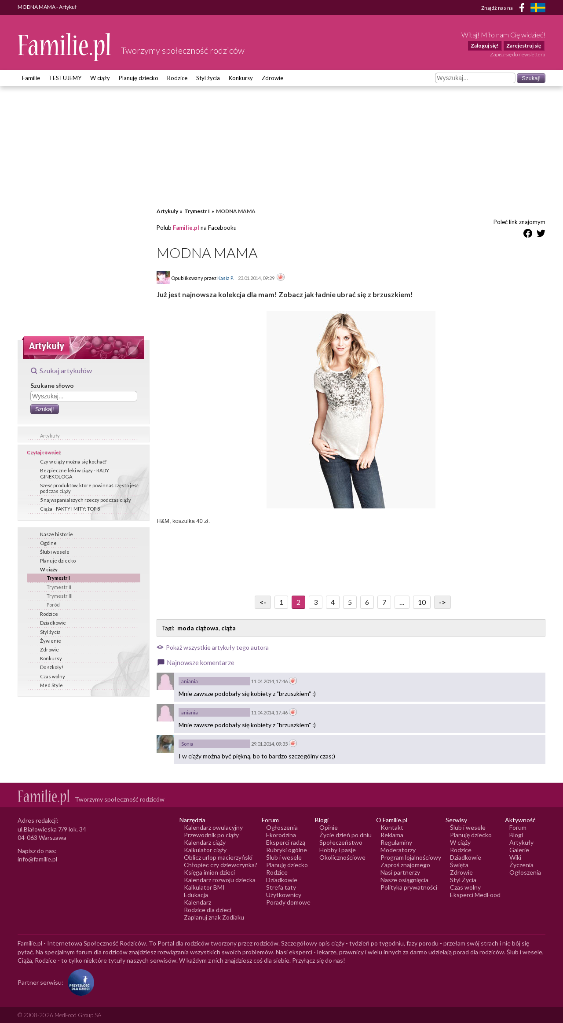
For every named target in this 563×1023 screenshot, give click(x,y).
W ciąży (100, 77)
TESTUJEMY (65, 77)
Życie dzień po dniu (345, 835)
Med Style (51, 685)
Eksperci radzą (285, 842)
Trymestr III (60, 596)
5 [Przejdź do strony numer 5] (350, 602)
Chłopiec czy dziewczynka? (220, 864)
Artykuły (50, 435)
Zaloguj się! (484, 45)
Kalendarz (197, 902)
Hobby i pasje (337, 850)
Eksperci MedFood (475, 894)
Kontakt (391, 827)
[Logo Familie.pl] (65, 47)
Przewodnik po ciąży (211, 835)
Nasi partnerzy (400, 872)
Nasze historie (56, 534)
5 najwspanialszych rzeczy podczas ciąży (85, 500)
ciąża (228, 628)
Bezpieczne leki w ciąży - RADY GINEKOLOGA (74, 473)
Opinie (328, 827)
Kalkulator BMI (204, 887)
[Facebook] (523, 9)
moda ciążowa (198, 628)
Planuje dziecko (58, 560)
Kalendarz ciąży (205, 842)
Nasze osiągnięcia (404, 879)
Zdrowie (272, 77)
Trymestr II (59, 587)
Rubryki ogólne (286, 850)
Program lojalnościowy (410, 857)
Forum (517, 827)
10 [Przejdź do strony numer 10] (422, 602)
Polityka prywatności (408, 887)
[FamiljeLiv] (537, 7)
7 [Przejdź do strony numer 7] (384, 602)
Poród (53, 604)
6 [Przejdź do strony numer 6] (367, 602)
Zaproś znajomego (405, 864)
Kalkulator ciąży (205, 850)
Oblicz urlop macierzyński (218, 857)
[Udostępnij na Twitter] (541, 235)
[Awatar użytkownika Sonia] (165, 744)
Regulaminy (396, 842)
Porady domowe (288, 902)
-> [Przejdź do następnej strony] (442, 602)
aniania (189, 681)
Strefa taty (281, 887)
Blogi (516, 835)
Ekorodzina (281, 835)
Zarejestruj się (523, 45)
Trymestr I (58, 578)
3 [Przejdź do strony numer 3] (316, 602)
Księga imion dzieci (209, 872)
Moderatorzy (398, 850)
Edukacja (196, 894)
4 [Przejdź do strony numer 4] (333, 602)
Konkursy (241, 77)
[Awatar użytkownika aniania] (165, 681)
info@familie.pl (37, 859)
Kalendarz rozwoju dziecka (220, 879)
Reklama (391, 835)
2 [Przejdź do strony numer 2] (298, 602)
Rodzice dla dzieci (207, 909)
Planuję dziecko (138, 77)
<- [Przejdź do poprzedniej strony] (263, 602)
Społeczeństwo (340, 842)
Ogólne (48, 543)
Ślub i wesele (54, 552)
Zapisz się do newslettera (517, 54)
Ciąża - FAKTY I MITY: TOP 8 (70, 509)
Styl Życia (463, 879)
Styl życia (208, 77)
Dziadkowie (53, 623)
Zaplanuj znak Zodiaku (214, 917)
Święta (459, 864)
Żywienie (50, 641)
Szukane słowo (52, 385)
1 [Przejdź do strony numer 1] (281, 602)
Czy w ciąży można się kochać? (73, 461)
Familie (31, 77)
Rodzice (177, 77)
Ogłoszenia (282, 827)
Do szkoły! (51, 667)
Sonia (187, 744)
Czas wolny (52, 676)
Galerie (519, 850)
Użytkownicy (283, 894)
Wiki (515, 857)
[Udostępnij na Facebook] (527, 235)
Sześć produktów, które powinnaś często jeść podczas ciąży (89, 488)
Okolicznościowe (342, 857)
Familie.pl (186, 227)
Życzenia (521, 864)
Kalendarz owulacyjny (213, 827)
